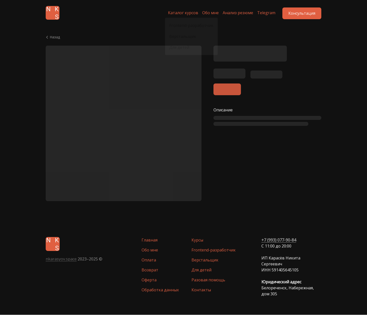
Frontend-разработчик (213, 250)
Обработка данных (160, 290)
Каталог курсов (181, 13)
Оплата (149, 260)
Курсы (197, 240)
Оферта (149, 280)
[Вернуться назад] (183, 37)
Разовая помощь (208, 280)
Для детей (201, 270)
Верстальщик (204, 260)
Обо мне (208, 13)
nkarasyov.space (61, 259)
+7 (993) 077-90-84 (278, 240)
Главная (150, 240)
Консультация (301, 13)
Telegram (264, 13)
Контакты (201, 290)
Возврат (150, 270)
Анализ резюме (236, 13)
